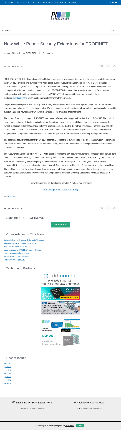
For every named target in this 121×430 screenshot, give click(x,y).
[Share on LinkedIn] (101, 66)
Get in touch (80, 409)
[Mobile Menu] (6, 31)
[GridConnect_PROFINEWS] (60, 279)
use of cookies (69, 426)
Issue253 (7, 383)
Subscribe (60, 225)
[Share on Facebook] (114, 66)
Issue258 (7, 367)
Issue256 (7, 374)
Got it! (80, 426)
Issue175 (11, 196)
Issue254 (7, 380)
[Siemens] (60, 340)
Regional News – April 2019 (14, 260)
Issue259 (7, 364)
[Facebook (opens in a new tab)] (109, 2)
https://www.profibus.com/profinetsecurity (60, 189)
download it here (19, 98)
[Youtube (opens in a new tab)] (115, 2)
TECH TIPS (31, 53)
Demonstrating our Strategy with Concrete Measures (24, 240)
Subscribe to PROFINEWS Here (32, 402)
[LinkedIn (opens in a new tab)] (112, 2)
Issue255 (7, 377)
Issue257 (7, 370)
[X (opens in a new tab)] (106, 2)
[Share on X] (108, 66)
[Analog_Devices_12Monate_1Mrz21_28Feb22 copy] (60, 308)
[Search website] (114, 31)
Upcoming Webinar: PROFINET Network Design (22, 250)
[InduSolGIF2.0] (60, 325)
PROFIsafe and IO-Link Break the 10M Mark (20, 243)
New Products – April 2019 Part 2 (16, 256)
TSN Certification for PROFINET (16, 247)
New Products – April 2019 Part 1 (16, 253)
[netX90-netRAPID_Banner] (60, 293)
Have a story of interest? (89, 402)
